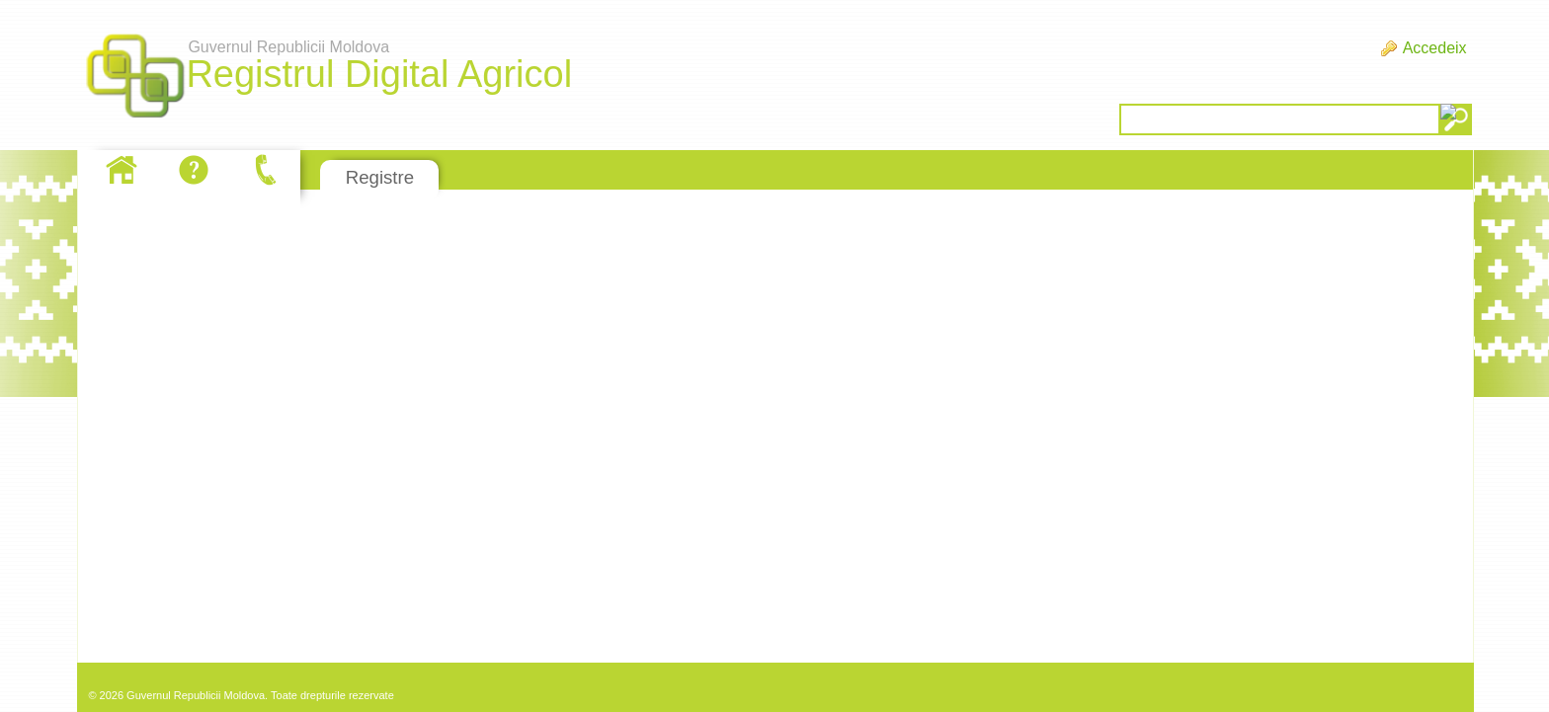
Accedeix (1435, 48)
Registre (380, 177)
